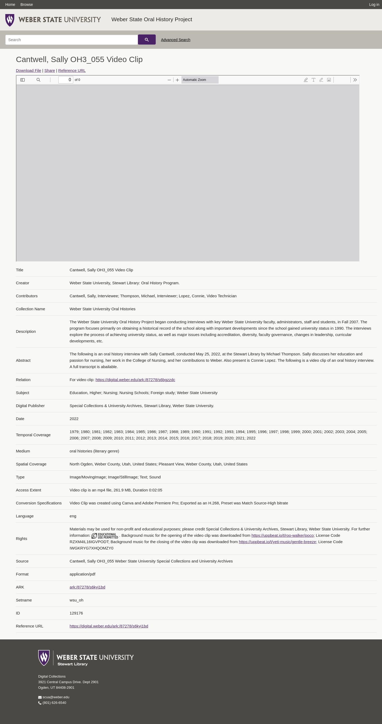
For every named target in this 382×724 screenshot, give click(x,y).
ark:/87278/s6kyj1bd (87, 587)
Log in (374, 4)
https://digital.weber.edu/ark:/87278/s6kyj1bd (109, 626)
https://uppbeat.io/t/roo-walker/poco (282, 535)
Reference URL (72, 70)
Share (49, 70)
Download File (28, 70)
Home (10, 4)
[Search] (71, 40)
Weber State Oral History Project (151, 19)
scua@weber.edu (53, 697)
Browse (26, 4)
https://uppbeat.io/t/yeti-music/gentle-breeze (277, 541)
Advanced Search (175, 40)
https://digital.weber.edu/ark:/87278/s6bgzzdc (135, 379)
